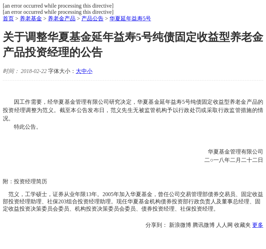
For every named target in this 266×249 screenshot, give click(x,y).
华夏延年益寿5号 (130, 18)
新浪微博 (180, 225)
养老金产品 (62, 18)
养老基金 (31, 18)
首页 (8, 18)
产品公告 (92, 18)
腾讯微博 (204, 225)
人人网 (224, 225)
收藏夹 (242, 225)
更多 (257, 225)
